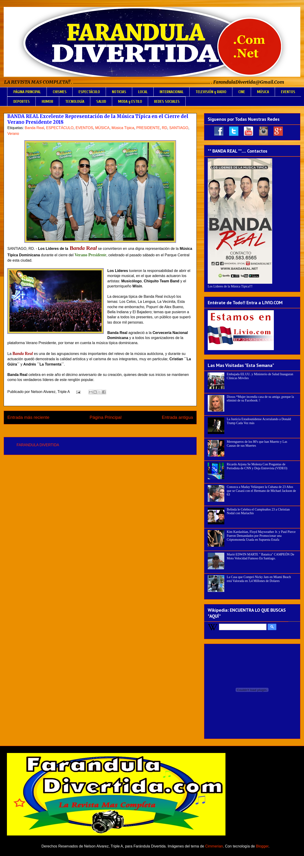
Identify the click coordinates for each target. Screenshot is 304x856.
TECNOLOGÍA (74, 101)
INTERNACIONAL (172, 92)
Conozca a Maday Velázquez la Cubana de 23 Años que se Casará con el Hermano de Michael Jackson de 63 (261, 490)
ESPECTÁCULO (89, 92)
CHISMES (60, 92)
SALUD (101, 101)
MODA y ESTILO (130, 101)
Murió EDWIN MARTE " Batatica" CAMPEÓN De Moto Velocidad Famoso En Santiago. (260, 556)
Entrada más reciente (28, 417)
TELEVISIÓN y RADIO (211, 92)
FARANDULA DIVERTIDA (38, 445)
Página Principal (106, 417)
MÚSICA (263, 92)
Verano (13, 134)
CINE (241, 92)
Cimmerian (214, 846)
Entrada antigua (177, 417)
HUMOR (47, 101)
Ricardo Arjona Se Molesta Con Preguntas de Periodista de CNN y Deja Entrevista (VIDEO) (257, 466)
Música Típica (122, 128)
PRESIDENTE (148, 128)
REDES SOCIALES (167, 101)
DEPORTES (21, 101)
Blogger (262, 846)
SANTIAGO (178, 128)
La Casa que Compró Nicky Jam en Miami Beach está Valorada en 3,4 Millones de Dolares (259, 579)
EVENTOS (288, 92)
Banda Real (34, 128)
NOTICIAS (119, 92)
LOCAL (143, 92)
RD (164, 128)
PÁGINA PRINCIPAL (27, 92)
